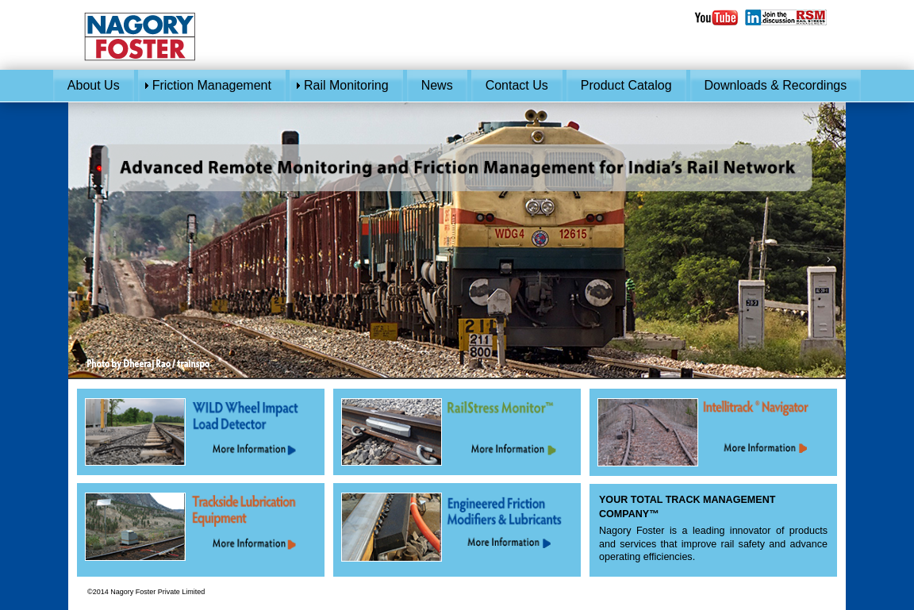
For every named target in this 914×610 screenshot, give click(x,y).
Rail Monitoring (346, 85)
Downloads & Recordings (776, 85)
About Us (93, 85)
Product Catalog (626, 85)
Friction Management (211, 85)
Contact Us (517, 85)
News (437, 85)
